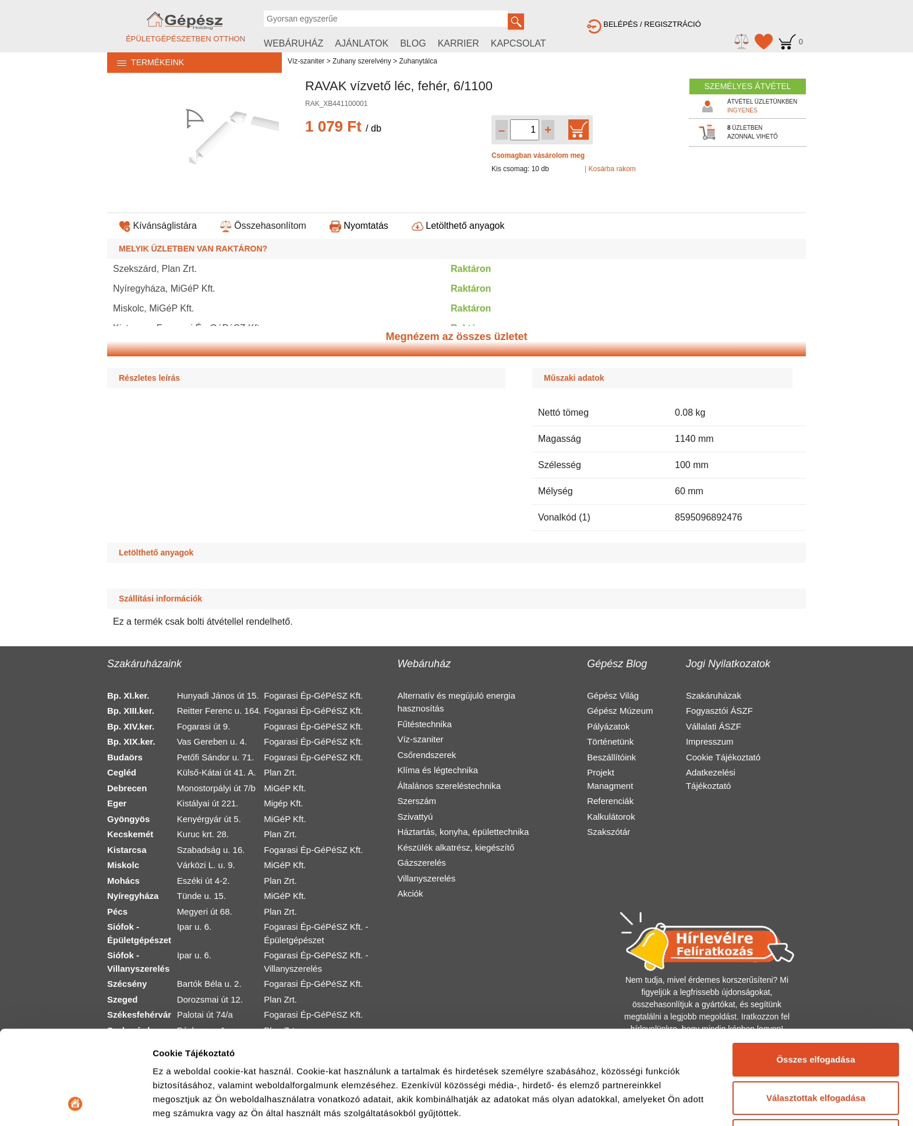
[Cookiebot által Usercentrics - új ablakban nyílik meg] (75, 1103)
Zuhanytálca (418, 61)
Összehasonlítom (263, 226)
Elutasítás (816, 1048)
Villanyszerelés (426, 878)
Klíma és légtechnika (437, 770)
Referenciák (610, 801)
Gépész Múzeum (620, 711)
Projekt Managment (610, 779)
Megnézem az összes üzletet (456, 336)
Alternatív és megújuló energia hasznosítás (456, 702)
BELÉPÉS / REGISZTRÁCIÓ (644, 24)
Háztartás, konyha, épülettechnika (463, 832)
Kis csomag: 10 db (520, 169)
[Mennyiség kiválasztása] (524, 129)
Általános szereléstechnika (449, 786)
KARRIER (458, 43)
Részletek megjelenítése (203, 1103)
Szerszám (416, 801)
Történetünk (610, 741)
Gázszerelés (421, 862)
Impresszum (710, 741)
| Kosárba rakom (610, 169)
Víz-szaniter (306, 61)
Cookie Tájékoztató (723, 757)
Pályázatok (608, 726)
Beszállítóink (611, 757)
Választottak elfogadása (815, 1009)
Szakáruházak (713, 695)
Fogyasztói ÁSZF (719, 711)
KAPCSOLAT (518, 43)
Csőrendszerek (426, 755)
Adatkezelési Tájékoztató (710, 779)
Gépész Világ (613, 695)
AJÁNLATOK (361, 43)
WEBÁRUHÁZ (293, 43)
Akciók (410, 893)
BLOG (413, 43)
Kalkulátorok (611, 817)
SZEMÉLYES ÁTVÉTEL (747, 86)
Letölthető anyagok (458, 226)
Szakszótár (608, 832)
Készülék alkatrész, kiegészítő (455, 847)
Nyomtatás (359, 226)
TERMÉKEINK (145, 62)
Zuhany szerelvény (361, 61)
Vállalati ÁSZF (713, 726)
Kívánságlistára (158, 226)
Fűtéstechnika (424, 724)
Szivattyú (415, 817)
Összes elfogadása (815, 971)
